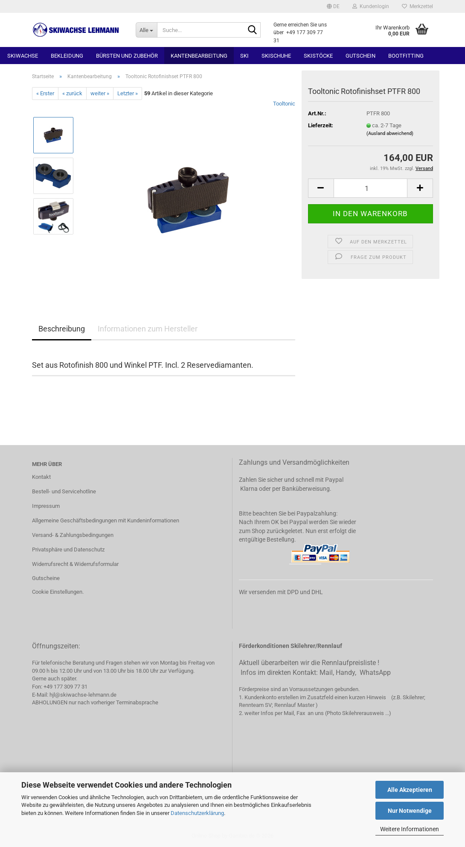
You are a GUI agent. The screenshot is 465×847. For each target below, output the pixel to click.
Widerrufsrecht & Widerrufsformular (75, 564)
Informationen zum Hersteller (148, 328)
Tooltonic (284, 103)
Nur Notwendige (410, 810)
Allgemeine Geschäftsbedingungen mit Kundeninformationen (105, 520)
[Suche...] (146, 30)
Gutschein (360, 56)
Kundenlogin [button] (370, 6)
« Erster (45, 93)
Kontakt (41, 477)
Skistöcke (318, 56)
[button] (333, 6)
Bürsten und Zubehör (127, 56)
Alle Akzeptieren (409, 789)
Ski (244, 56)
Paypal (334, 479)
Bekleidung (67, 56)
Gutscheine (46, 578)
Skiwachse (22, 56)
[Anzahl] (370, 188)
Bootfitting (406, 56)
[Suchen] (252, 30)
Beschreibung (61, 328)
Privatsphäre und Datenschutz (68, 549)
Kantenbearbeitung (199, 56)
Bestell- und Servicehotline (64, 491)
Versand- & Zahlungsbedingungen (72, 535)
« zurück (72, 93)
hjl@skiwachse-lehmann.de (82, 695)
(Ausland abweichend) (389, 133)
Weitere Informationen (409, 829)
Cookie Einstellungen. (58, 592)
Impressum (46, 506)
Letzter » (127, 93)
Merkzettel (417, 6)
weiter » (99, 93)
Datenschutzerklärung (197, 813)
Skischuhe (276, 56)
